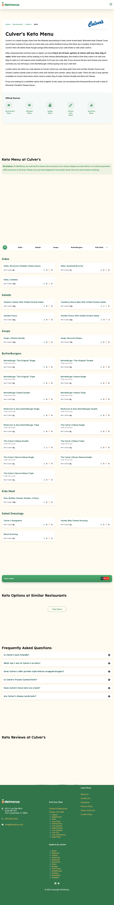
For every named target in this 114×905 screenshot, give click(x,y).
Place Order (57, 578)
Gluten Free (57, 823)
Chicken (55, 873)
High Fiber (56, 837)
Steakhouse (57, 871)
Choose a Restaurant (58, 808)
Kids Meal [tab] (99, 247)
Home (7, 24)
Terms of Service (88, 810)
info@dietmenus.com (14, 824)
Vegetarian (57, 817)
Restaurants (18, 24)
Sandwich (56, 862)
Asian (54, 851)
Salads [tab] (38, 247)
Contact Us (85, 798)
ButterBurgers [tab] (77, 247)
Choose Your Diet (56, 812)
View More (57, 609)
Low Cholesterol (59, 835)
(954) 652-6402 (11, 819)
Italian (55, 855)
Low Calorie (57, 826)
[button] (106, 247)
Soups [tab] (55, 247)
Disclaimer (85, 802)
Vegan (54, 814)
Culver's (28, 24)
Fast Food (56, 869)
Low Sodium (57, 830)
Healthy (55, 877)
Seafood (55, 860)
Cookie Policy (86, 814)
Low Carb (56, 821)
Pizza (54, 864)
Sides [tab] (20, 247)
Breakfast (56, 875)
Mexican (55, 853)
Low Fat (55, 832)
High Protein (57, 828)
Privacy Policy (87, 806)
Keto (54, 819)
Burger (55, 866)
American (56, 857)
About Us (84, 794)
